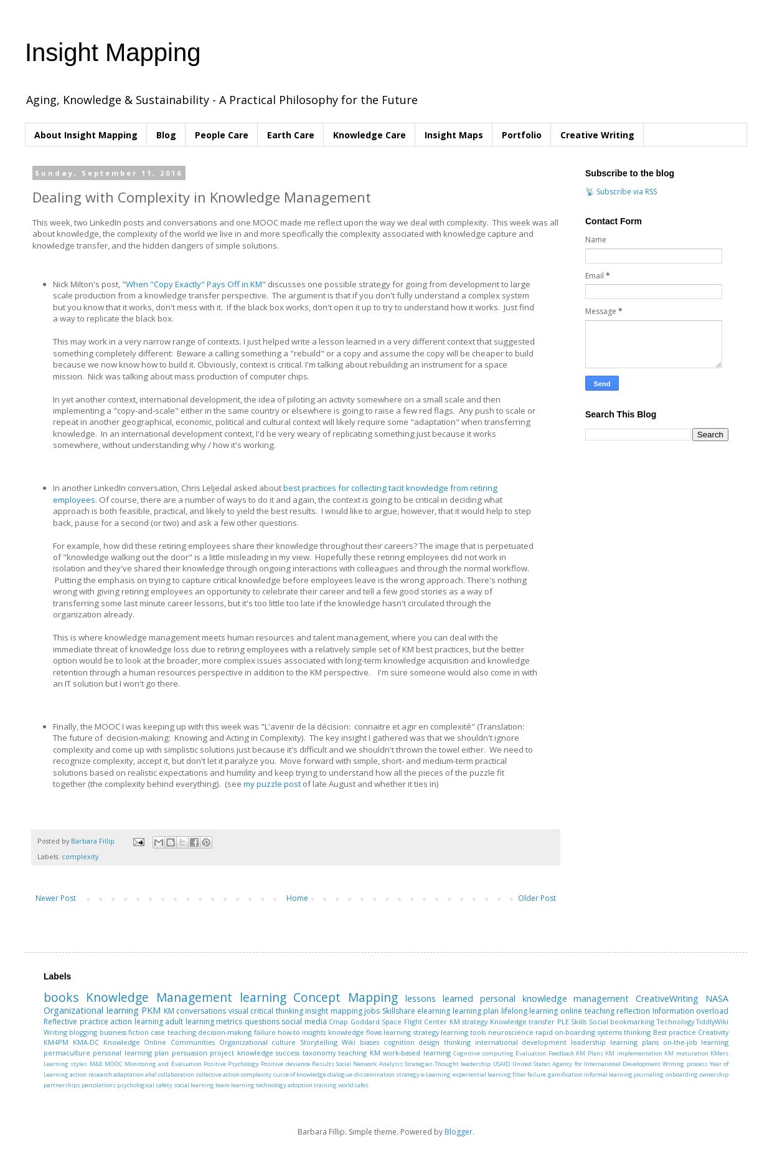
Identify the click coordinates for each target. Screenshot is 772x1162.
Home (297, 898)
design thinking (444, 1042)
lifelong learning (529, 1011)
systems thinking (624, 1032)
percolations (99, 1085)
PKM (151, 1010)
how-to (289, 1032)
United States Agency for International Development (586, 1064)
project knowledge (241, 1052)
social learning (194, 1085)
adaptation (128, 1074)
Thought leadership (463, 1064)
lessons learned (439, 998)
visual (238, 1011)
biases (369, 1042)
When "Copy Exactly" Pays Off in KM (194, 284)
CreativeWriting (667, 998)
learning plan (476, 1011)
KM (169, 1011)
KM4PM (56, 1042)
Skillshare (398, 1011)
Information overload (690, 1011)
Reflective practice (76, 1021)
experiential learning (482, 1074)
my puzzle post (272, 783)
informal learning (608, 1074)
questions (262, 1021)
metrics (229, 1021)
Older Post (537, 898)
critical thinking (276, 1011)
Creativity (713, 1032)
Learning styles (65, 1064)
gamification (565, 1074)
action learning (136, 1021)
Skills (578, 1021)
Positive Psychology (231, 1064)
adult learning (189, 1021)
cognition (399, 1042)
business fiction (124, 1032)
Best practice (674, 1032)
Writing (55, 1032)
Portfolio (522, 135)
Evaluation (530, 1053)
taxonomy (319, 1052)
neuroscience (511, 1032)
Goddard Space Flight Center (399, 1021)
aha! (151, 1074)
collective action (218, 1074)
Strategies (419, 1064)
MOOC (114, 1064)
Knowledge (121, 1042)
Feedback (561, 1053)
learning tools (463, 1032)
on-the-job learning (696, 1042)
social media (304, 1021)
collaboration (176, 1074)
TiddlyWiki (712, 1021)
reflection (633, 1011)
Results (323, 1064)
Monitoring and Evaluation (163, 1064)
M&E (96, 1064)
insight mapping (333, 1011)
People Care (221, 135)
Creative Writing (597, 135)
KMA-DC (86, 1042)
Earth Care (290, 135)
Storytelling (318, 1042)
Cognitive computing (483, 1053)
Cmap (338, 1021)
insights (314, 1032)
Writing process (684, 1064)
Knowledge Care (369, 135)
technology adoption (284, 1085)
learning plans (634, 1042)
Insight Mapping (112, 52)
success (287, 1052)
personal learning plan (131, 1052)
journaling (649, 1074)
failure (265, 1032)
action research (90, 1074)
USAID (502, 1064)
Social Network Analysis (369, 1064)
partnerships (62, 1085)
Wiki (348, 1042)
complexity (80, 856)
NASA (716, 998)
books (61, 997)
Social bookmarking (622, 1021)
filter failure (529, 1074)
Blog (166, 135)
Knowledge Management (159, 997)
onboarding (682, 1074)
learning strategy (411, 1032)
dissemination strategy (387, 1074)
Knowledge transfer (522, 1021)
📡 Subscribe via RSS (621, 191)
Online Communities (179, 1042)
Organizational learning (91, 1010)
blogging (83, 1032)
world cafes (353, 1085)
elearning (433, 1011)
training (325, 1085)
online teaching (587, 1011)
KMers (719, 1053)
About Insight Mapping (86, 135)
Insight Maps (454, 135)
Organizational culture (257, 1042)
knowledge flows (355, 1032)
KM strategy (469, 1021)
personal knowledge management (554, 998)
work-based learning (416, 1052)
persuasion (189, 1052)
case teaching (173, 1032)
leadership (588, 1042)
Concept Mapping (345, 997)
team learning (235, 1085)
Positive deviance (285, 1064)
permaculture (67, 1052)
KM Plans (589, 1053)
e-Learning (436, 1074)
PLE (563, 1021)
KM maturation (686, 1053)
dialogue (339, 1074)
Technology (675, 1021)
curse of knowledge (300, 1074)
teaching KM (359, 1052)
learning (263, 997)
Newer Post (55, 898)
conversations (201, 1011)
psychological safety (144, 1085)
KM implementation (633, 1053)
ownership (713, 1074)
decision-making (225, 1032)
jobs (372, 1011)
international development (521, 1042)
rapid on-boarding (565, 1032)
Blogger (459, 1131)
